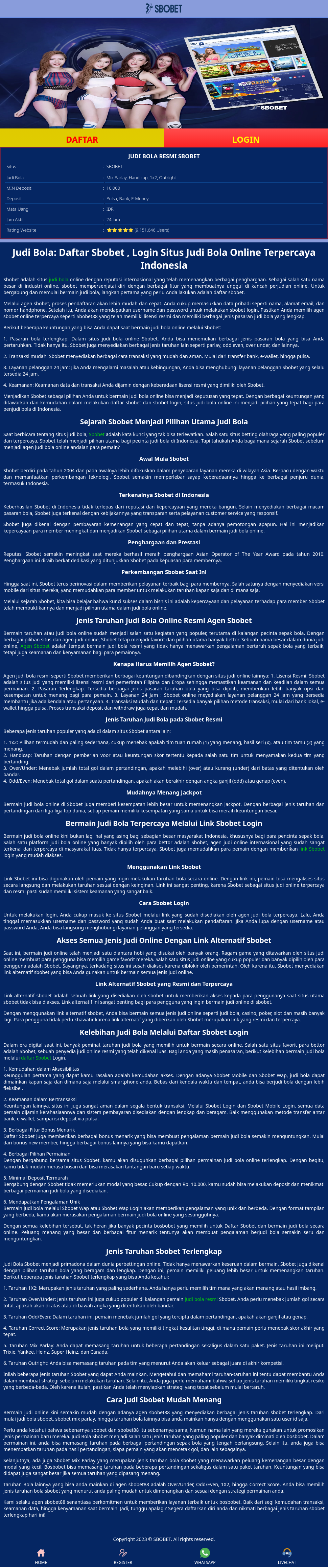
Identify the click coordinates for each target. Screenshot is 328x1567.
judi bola (58, 279)
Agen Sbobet (35, 646)
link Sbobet (312, 849)
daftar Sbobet (36, 1057)
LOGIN (246, 139)
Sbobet (96, 434)
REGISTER (123, 1556)
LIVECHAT (287, 1556)
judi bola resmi (201, 1299)
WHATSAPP (204, 1556)
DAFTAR (82, 139)
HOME (41, 1556)
